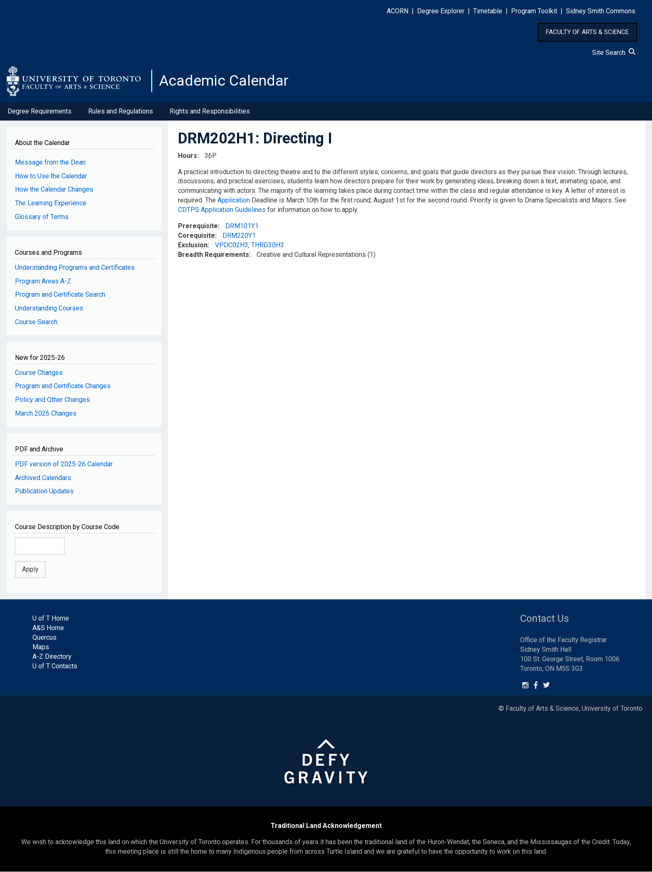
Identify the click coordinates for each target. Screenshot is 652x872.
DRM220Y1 (239, 235)
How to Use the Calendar (51, 176)
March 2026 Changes (46, 414)
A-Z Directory (52, 657)
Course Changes (39, 373)
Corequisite (196, 235)
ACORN (397, 11)
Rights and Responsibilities (210, 112)
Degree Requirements (39, 112)
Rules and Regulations (120, 112)
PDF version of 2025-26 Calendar (64, 464)
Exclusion (192, 245)
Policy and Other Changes (52, 400)
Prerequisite (198, 226)
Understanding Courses (49, 309)
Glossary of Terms (42, 217)
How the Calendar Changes (54, 190)
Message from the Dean (50, 162)
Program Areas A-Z (43, 281)
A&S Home (48, 628)
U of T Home (50, 619)
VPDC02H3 (231, 245)
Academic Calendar (224, 81)
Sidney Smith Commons (600, 11)
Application (233, 200)
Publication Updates (44, 491)
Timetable (487, 11)
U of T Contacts (54, 666)
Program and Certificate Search (60, 295)
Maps (40, 647)
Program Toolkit (534, 11)
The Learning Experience (50, 203)
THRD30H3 (267, 245)
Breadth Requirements (213, 255)
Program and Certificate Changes (63, 386)
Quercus (44, 638)
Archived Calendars (43, 478)
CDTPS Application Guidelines (222, 210)
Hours (187, 156)
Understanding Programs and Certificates (75, 267)
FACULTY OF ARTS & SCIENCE (587, 32)
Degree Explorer (440, 11)
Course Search (36, 322)
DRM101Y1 (242, 226)
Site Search (613, 53)
